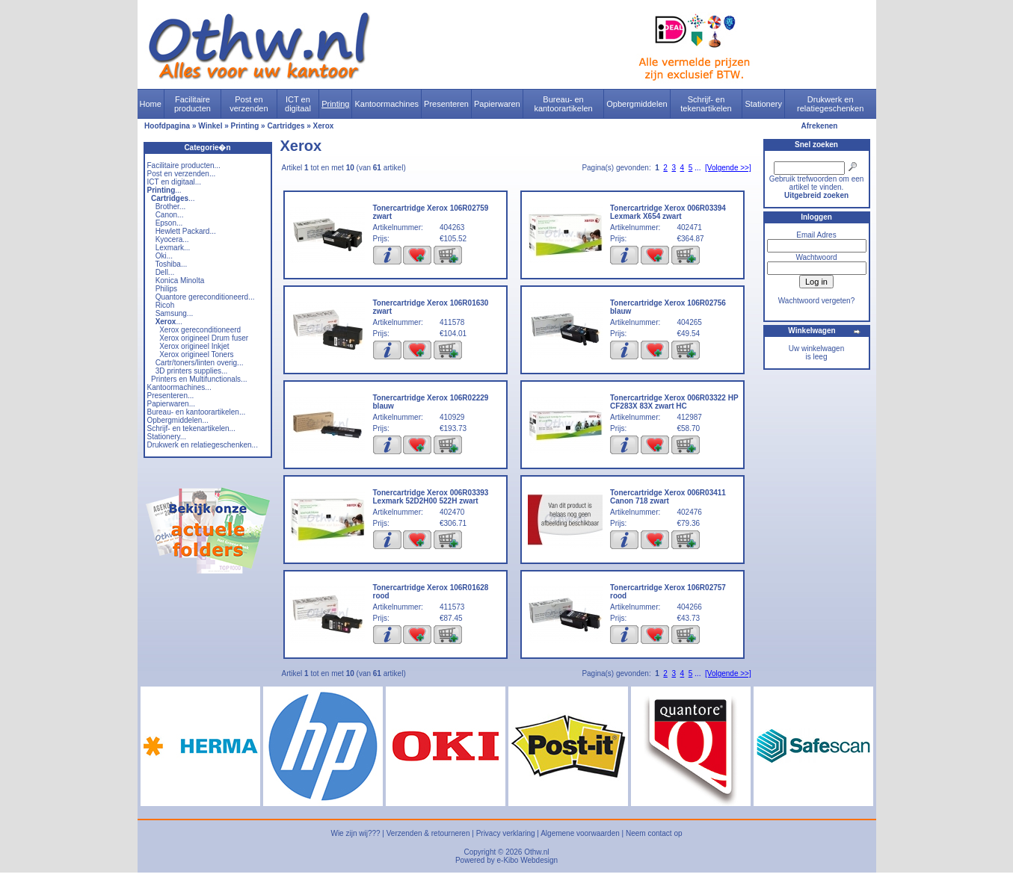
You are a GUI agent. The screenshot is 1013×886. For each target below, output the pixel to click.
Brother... (171, 206)
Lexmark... (173, 248)
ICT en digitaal (298, 104)
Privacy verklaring (505, 833)
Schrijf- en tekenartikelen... (191, 428)
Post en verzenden (249, 104)
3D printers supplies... (192, 371)
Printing (335, 103)
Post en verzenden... (181, 174)
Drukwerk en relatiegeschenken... (202, 445)
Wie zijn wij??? (355, 833)
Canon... (170, 215)
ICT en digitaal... (174, 182)
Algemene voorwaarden (580, 833)
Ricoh (165, 305)
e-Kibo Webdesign (527, 860)
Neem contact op (654, 833)
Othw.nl (536, 852)
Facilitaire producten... (184, 165)
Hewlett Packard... (186, 231)
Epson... (169, 223)
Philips (166, 289)
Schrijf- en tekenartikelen (706, 104)
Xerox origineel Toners (196, 354)
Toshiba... (171, 264)
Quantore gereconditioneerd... (205, 297)
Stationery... (167, 437)
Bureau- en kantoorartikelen (563, 104)
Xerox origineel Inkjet (194, 346)
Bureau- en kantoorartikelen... (196, 412)
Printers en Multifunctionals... (199, 379)
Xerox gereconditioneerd (200, 330)
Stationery (763, 103)
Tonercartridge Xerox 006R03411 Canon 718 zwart (668, 497)
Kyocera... (172, 239)
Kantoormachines (386, 103)
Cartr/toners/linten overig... (200, 363)
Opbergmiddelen (636, 103)
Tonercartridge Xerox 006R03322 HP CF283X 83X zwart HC (674, 402)
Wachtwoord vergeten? (816, 301)
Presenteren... (170, 395)
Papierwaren (497, 103)
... (164, 190)
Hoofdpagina (167, 126)
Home (150, 103)
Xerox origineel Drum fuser (203, 338)
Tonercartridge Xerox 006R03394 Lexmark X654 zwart (668, 212)
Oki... (164, 256)
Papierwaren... (171, 404)
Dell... (165, 272)
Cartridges (285, 126)
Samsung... (175, 313)
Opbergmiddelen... (178, 420)
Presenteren (446, 103)
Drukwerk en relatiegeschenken (830, 104)
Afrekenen (819, 126)
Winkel (210, 126)
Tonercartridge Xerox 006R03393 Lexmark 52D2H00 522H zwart (431, 497)
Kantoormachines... (179, 387)
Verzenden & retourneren (428, 833)
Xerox (323, 126)
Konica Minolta (180, 280)
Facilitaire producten (192, 104)
